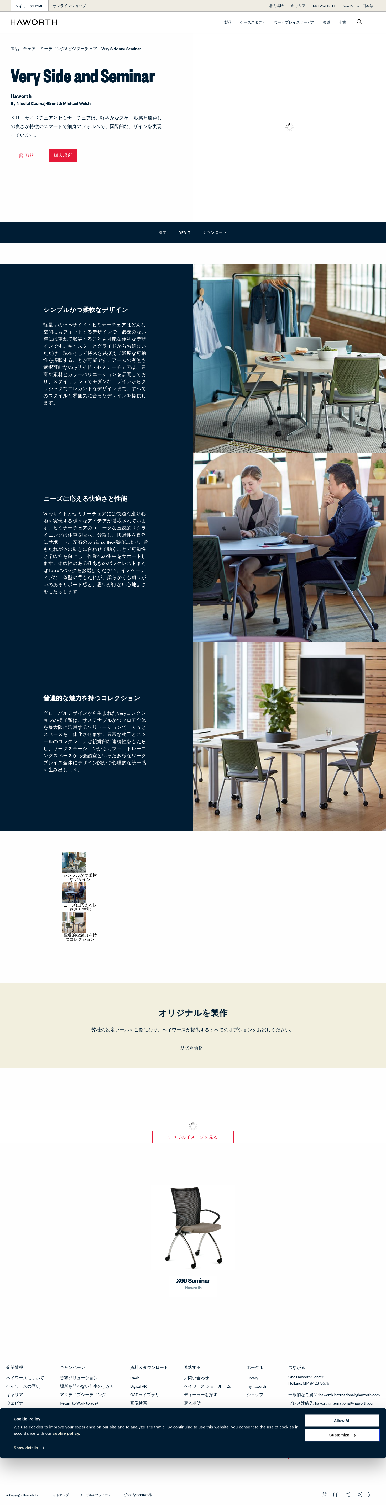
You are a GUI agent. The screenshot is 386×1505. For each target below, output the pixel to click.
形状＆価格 (191, 1047)
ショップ (255, 1394)
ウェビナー (16, 1403)
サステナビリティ (23, 1419)
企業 (342, 22)
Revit (185, 232)
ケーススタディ (253, 22)
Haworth (21, 95)
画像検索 (138, 1403)
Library (252, 1377)
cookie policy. (66, 1480)
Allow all (342, 1467)
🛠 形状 (26, 155)
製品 (228, 22)
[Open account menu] (370, 22)
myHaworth (256, 1386)
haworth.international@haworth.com (349, 1394)
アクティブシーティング (83, 1394)
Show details (26, 1494)
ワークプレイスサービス (294, 22)
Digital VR (138, 1386)
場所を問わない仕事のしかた (87, 1386)
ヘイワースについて (25, 1377)
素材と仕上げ (142, 1411)
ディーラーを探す (200, 1394)
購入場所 (192, 1403)
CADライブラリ (144, 1394)
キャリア (14, 1394)
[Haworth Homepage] (47, 22)
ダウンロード (214, 232)
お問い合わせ (196, 1377)
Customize (342, 1481)
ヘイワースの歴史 (23, 1386)
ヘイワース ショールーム (207, 1386)
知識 (326, 22)
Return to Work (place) (79, 1403)
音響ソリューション (79, 1377)
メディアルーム (21, 1411)
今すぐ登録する (312, 1452)
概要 (163, 232)
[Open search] (359, 22)
